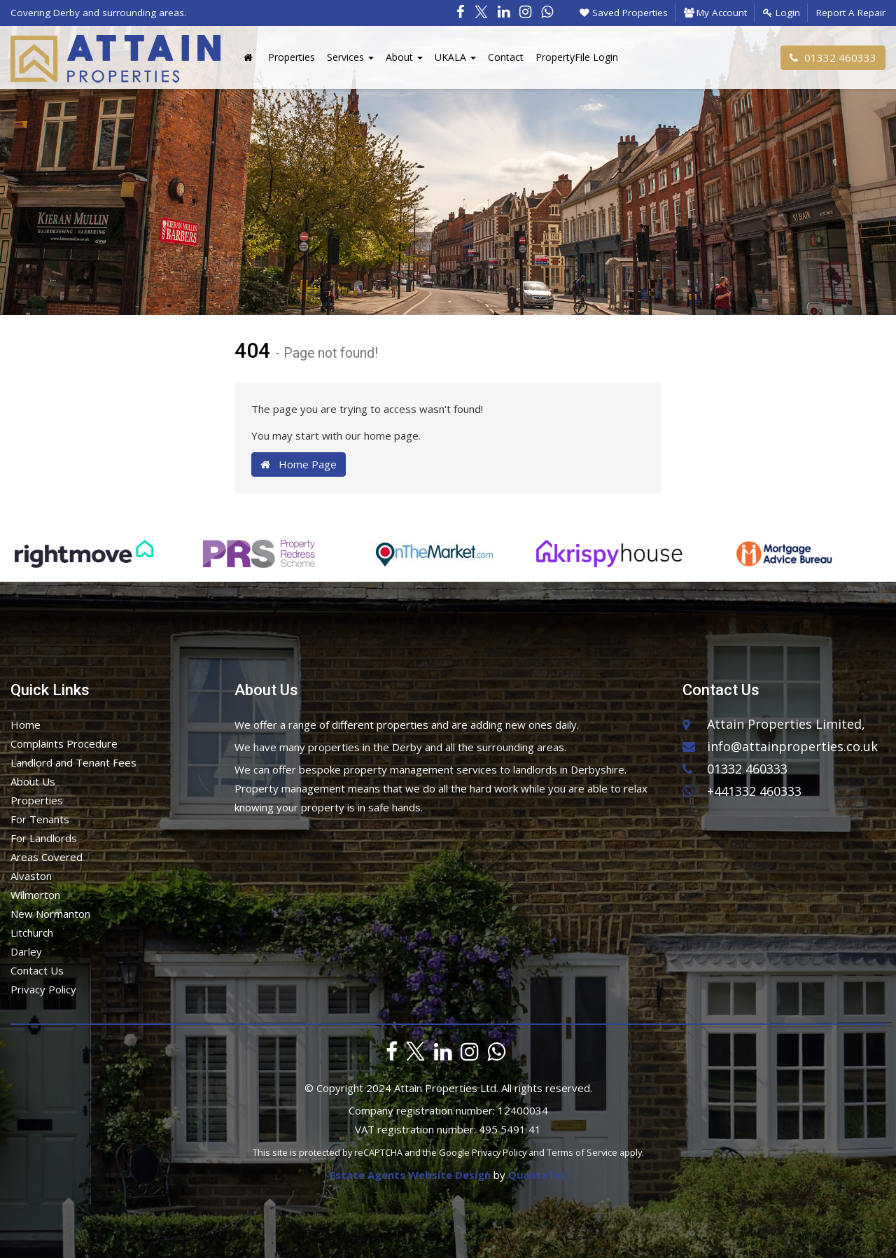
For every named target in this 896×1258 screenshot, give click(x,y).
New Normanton (50, 914)
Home (25, 725)
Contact (506, 57)
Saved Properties (624, 12)
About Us (32, 781)
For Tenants (39, 819)
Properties (291, 57)
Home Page (298, 464)
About (404, 57)
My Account (715, 12)
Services (350, 57)
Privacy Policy (43, 989)
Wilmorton (35, 895)
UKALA (455, 57)
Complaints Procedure (64, 743)
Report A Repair (851, 12)
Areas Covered (46, 857)
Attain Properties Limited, (786, 723)
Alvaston (31, 876)
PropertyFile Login (577, 57)
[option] (84, 561)
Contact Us (37, 970)
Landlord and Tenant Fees (73, 762)
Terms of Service (582, 1152)
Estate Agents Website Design (410, 1175)
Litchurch (31, 932)
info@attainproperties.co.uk (780, 746)
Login (781, 12)
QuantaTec (537, 1175)
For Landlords (43, 838)
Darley (26, 951)
